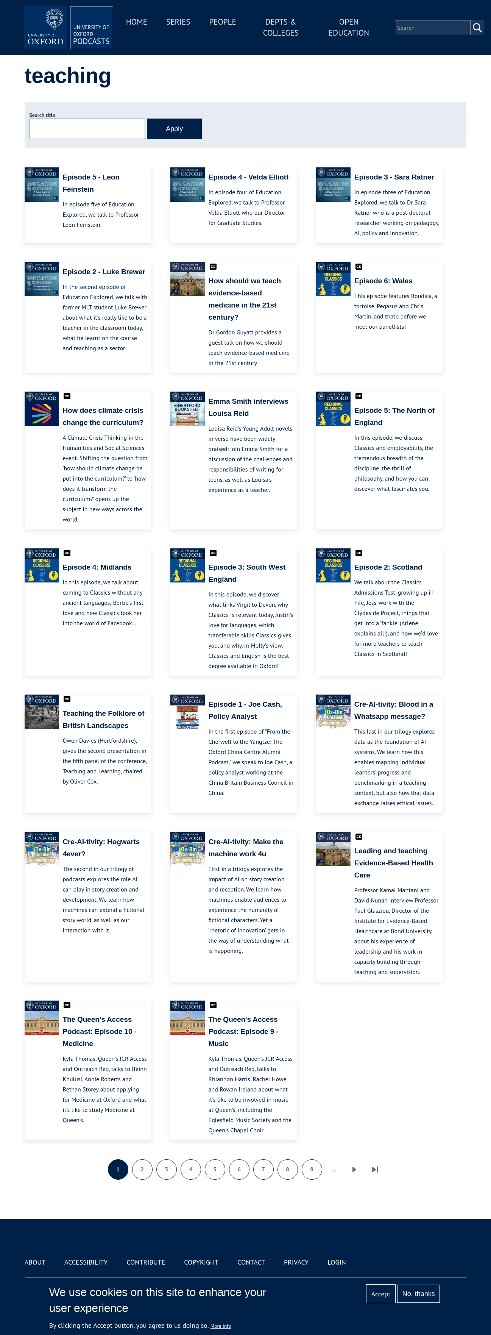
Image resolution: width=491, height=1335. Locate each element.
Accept (381, 1294)
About (35, 1262)
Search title (42, 115)
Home (139, 22)
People (225, 22)
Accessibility (86, 1262)
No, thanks (418, 1294)
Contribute (145, 1262)
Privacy (296, 1262)
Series (180, 22)
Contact (251, 1262)
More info (220, 1326)
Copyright (201, 1262)
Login (336, 1262)
